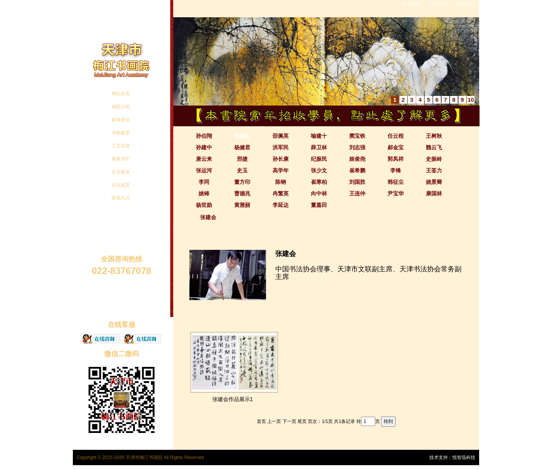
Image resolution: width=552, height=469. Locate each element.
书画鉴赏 (121, 132)
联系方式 (121, 198)
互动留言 (466, 4)
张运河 (204, 170)
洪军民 (281, 147)
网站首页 (121, 93)
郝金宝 (396, 147)
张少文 (319, 170)
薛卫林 (319, 147)
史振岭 (434, 159)
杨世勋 (204, 205)
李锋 (395, 170)
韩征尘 (396, 182)
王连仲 (357, 193)
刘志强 (357, 147)
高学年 (281, 170)
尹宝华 (396, 193)
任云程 (396, 136)
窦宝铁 (357, 136)
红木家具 (121, 172)
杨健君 (242, 147)
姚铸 (204, 193)
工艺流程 (121, 146)
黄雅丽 (242, 205)
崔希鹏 (357, 170)
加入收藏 (411, 4)
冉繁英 (281, 193)
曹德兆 (242, 193)
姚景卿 (434, 182)
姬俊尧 (357, 159)
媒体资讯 (121, 119)
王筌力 (434, 170)
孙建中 (204, 147)
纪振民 (319, 159)
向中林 (319, 193)
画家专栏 (121, 159)
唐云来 (204, 159)
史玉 (242, 170)
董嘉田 (319, 205)
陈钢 (280, 182)
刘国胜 (357, 182)
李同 (204, 182)
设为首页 (439, 4)
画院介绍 (121, 106)
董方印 (242, 182)
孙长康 (281, 159)
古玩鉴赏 (121, 185)
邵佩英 (281, 136)
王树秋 (434, 136)
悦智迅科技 (463, 457)
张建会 (242, 136)
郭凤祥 (396, 159)
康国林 (434, 193)
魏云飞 (434, 147)
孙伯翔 (204, 136)
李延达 (281, 205)
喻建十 (319, 136)
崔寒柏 (319, 182)
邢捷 (242, 159)
